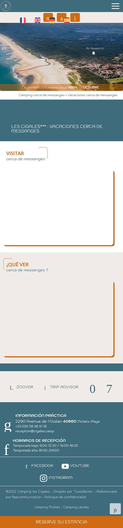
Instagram (55, 477)
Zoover (20, 387)
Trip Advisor (59, 387)
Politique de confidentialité (65, 497)
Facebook (37, 465)
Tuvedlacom (83, 492)
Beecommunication (26, 497)
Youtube (74, 465)
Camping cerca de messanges (42, 95)
